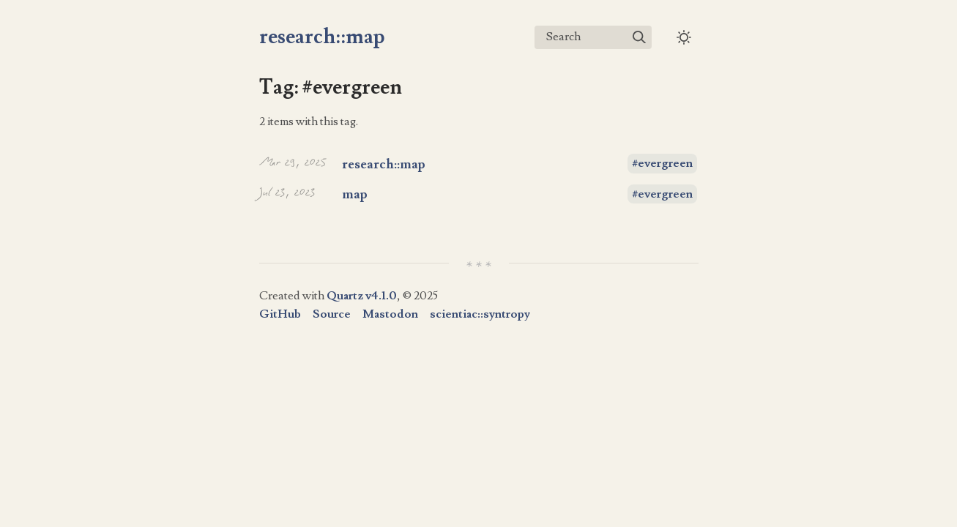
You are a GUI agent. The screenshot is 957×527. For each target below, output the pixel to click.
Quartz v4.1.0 (362, 295)
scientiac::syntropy (480, 314)
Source (332, 314)
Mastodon (390, 314)
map (355, 194)
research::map (322, 37)
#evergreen (663, 164)
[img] (639, 37)
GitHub (280, 314)
